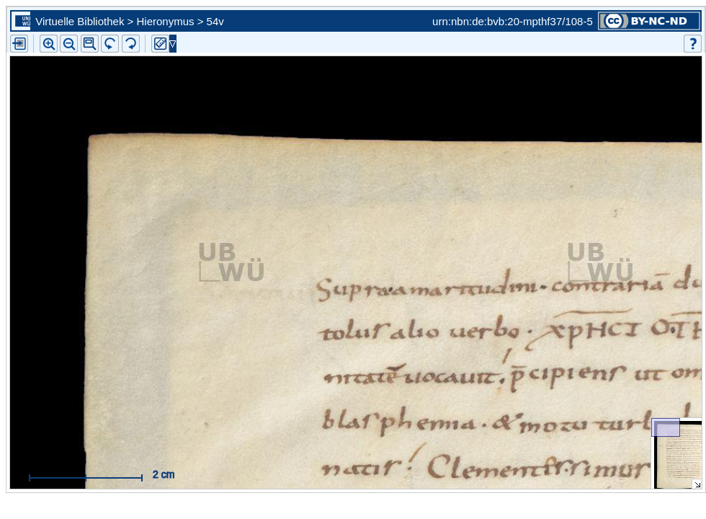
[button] (90, 44)
